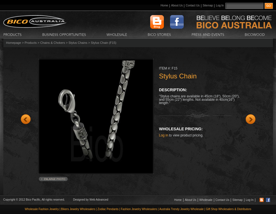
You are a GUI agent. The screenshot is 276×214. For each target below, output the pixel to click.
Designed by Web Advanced (90, 199)
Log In (220, 5)
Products (31, 42)
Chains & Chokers (52, 42)
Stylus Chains (78, 42)
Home (164, 5)
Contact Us (192, 5)
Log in (163, 135)
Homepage (13, 42)
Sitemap (208, 5)
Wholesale (206, 199)
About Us (177, 5)
